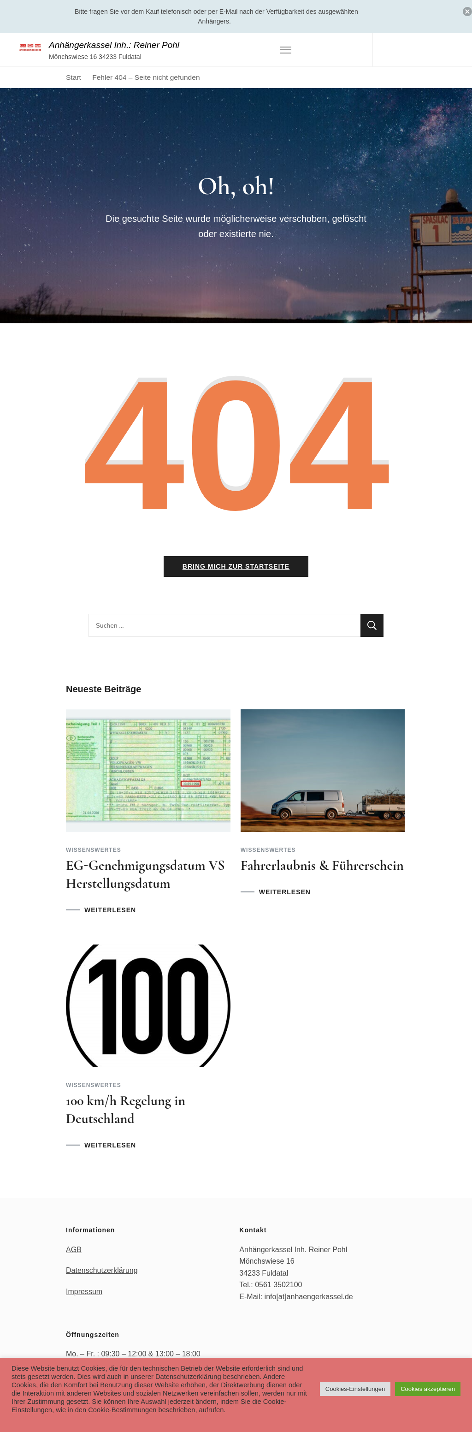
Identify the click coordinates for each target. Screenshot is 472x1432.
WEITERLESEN (110, 910)
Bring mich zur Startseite (236, 566)
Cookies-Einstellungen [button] (355, 1388)
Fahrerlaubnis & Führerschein (322, 865)
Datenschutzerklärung (102, 1270)
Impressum (84, 1291)
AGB (74, 1250)
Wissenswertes (93, 850)
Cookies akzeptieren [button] (428, 1388)
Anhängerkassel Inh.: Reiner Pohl (114, 45)
